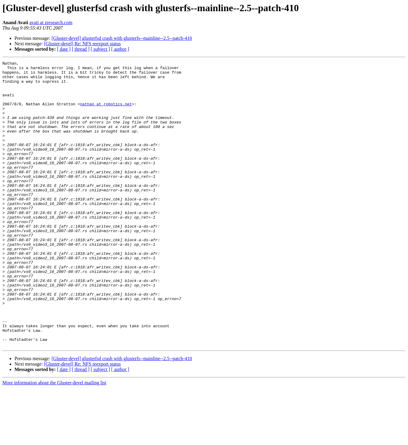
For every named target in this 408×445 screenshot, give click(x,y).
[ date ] (64, 49)
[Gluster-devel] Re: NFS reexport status (82, 43)
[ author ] (120, 49)
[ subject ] (100, 49)
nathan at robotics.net (106, 113)
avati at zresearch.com (51, 22)
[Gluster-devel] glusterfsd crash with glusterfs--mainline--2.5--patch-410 (122, 38)
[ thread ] (81, 49)
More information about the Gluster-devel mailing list (54, 439)
